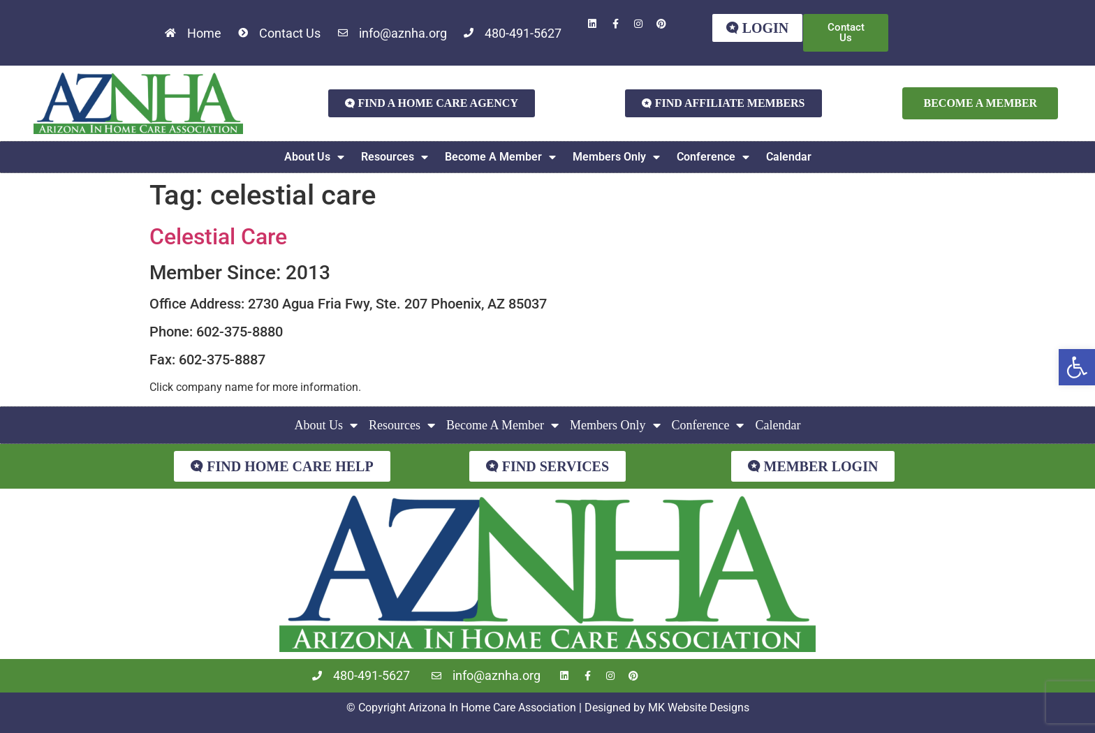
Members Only (616, 157)
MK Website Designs (698, 707)
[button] (1077, 367)
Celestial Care (218, 236)
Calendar (788, 156)
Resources (394, 157)
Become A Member (500, 157)
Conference (713, 157)
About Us (314, 157)
